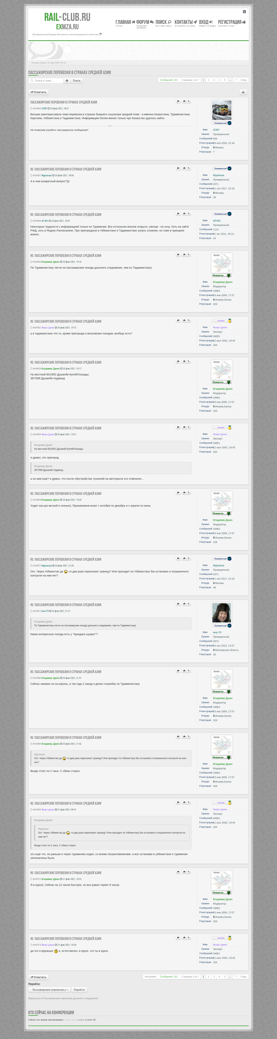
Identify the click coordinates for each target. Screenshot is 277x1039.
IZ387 (44, 108)
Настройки (150, 976)
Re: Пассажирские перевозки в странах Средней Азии (65, 169)
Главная (125, 22)
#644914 (35, 944)
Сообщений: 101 (169, 80)
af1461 (45, 220)
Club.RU (67, 17)
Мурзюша (47, 175)
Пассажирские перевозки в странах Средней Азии (69, 72)
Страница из (190, 80)
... (230, 80)
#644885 (35, 743)
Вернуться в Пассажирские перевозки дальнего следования (63, 998)
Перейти (79, 989)
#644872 (35, 565)
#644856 (35, 434)
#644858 (35, 499)
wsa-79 (45, 611)
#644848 (35, 220)
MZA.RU (67, 27)
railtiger (81, 1020)
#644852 (35, 327)
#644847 (35, 175)
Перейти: (34, 984)
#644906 (35, 809)
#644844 (35, 108)
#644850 (35, 261)
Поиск (76, 80)
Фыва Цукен (48, 327)
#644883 (35, 678)
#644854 (35, 368)
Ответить (38, 92)
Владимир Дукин (50, 261)
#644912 (35, 879)
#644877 (35, 611)
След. (244, 80)
